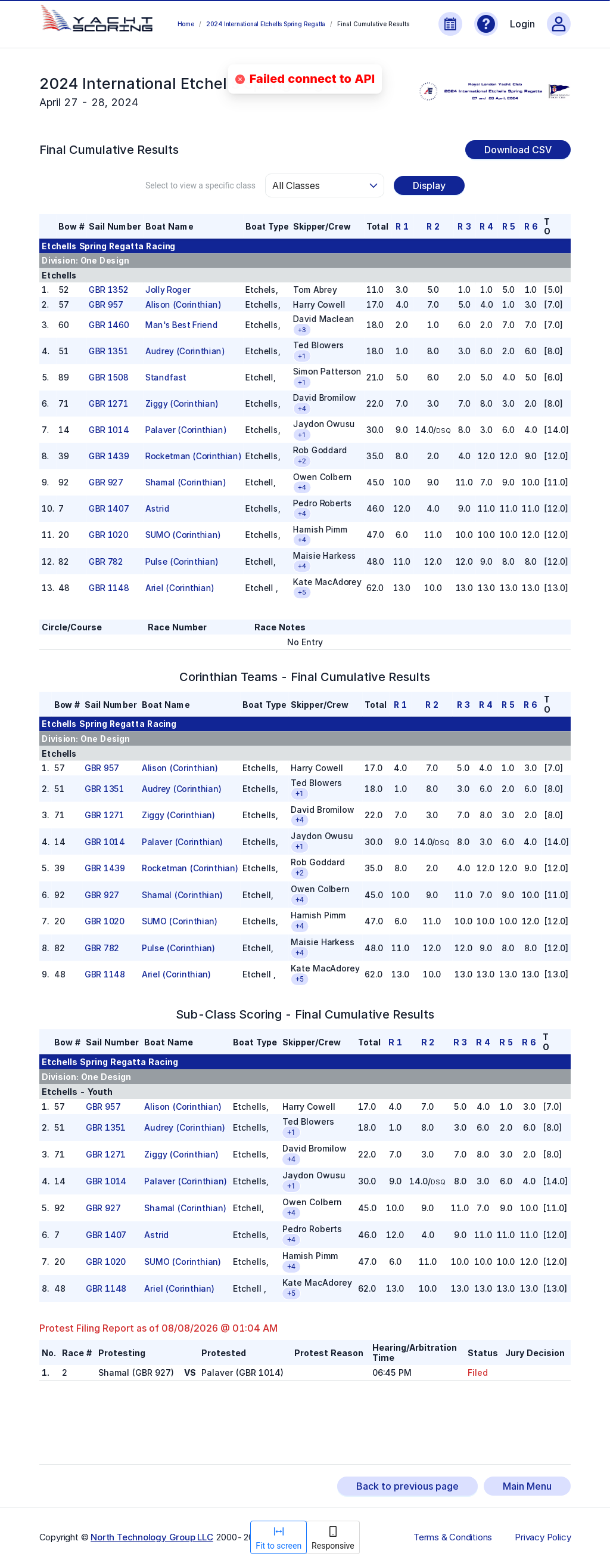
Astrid (157, 509)
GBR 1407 (109, 509)
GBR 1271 (108, 403)
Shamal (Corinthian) (185, 483)
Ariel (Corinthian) (179, 588)
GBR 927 (106, 483)
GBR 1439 (109, 456)
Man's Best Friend (181, 325)
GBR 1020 (108, 535)
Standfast (165, 377)
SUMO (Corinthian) (182, 535)
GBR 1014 (109, 430)
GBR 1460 (109, 325)
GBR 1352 (108, 289)
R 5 (508, 226)
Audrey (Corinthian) (184, 351)
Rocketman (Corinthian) (193, 456)
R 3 (464, 226)
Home (186, 23)
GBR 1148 (109, 588)
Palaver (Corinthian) (185, 430)
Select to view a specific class (200, 185)
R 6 (530, 226)
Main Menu (527, 1486)
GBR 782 (106, 561)
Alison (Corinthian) (182, 304)
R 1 (401, 226)
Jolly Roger (167, 289)
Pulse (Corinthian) (181, 561)
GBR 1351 (108, 351)
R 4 (486, 226)
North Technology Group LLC (152, 1537)
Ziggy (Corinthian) (181, 403)
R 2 (433, 226)
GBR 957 (106, 304)
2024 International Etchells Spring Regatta (265, 23)
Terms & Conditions (452, 1537)
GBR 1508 (108, 377)
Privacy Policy (543, 1537)
